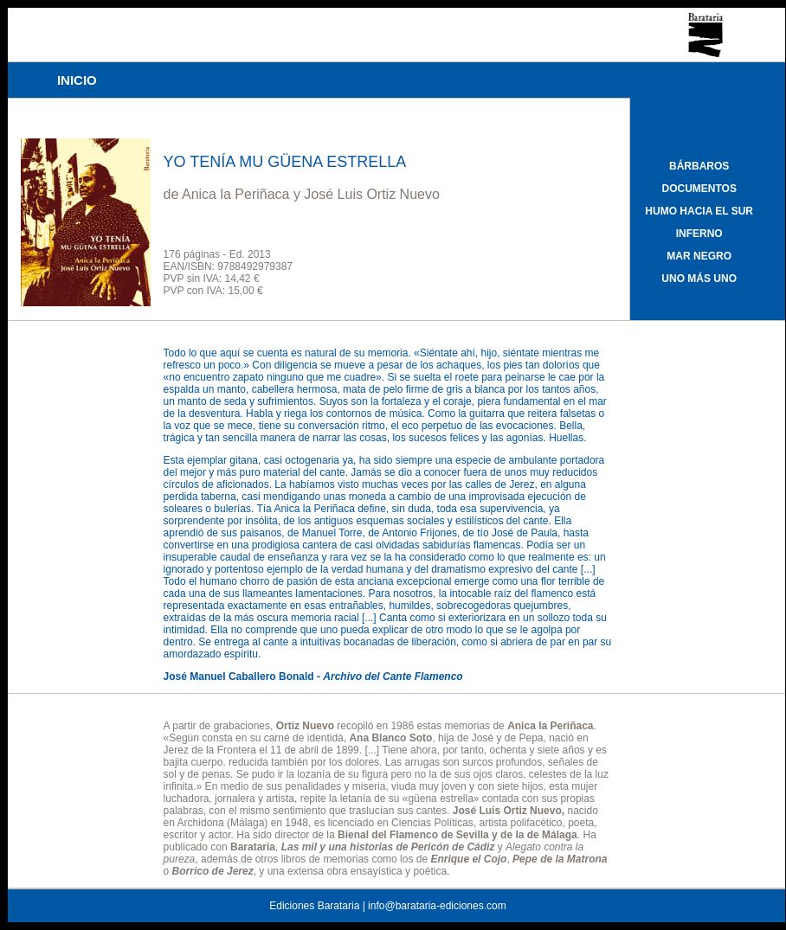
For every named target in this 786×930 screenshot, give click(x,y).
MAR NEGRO (699, 256)
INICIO (77, 80)
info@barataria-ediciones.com (437, 906)
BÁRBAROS (699, 166)
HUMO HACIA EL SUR (699, 211)
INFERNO (699, 234)
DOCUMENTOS (698, 189)
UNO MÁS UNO (699, 279)
